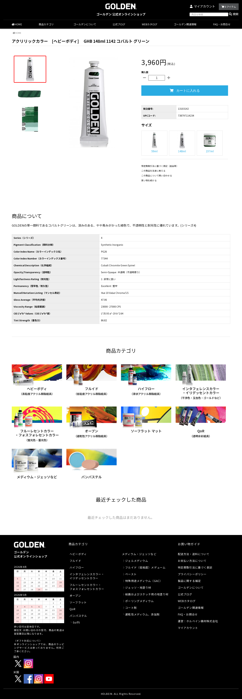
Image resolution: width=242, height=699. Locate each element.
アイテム (228, 6)
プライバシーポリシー (192, 574)
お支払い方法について (192, 561)
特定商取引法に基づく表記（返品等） (159, 166)
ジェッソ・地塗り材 (138, 587)
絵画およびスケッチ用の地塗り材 (146, 594)
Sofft (76, 622)
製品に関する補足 (189, 581)
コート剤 (131, 608)
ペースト (130, 574)
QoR (72, 609)
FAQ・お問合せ (221, 24)
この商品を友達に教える (153, 170)
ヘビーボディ (78, 554)
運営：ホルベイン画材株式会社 (198, 621)
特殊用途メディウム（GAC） (143, 581)
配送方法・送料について (193, 554)
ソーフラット (78, 602)
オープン (75, 596)
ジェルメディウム (136, 561)
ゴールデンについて (84, 24)
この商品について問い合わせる (156, 175)
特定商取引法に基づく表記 (195, 567)
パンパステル (78, 616)
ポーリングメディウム (139, 601)
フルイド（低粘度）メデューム (145, 567)
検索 (234, 14)
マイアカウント (204, 6)
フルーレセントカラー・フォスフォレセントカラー (87, 587)
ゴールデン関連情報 (185, 24)
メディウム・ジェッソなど (139, 554)
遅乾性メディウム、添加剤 (142, 614)
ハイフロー (77, 567)
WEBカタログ (149, 24)
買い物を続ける (149, 180)
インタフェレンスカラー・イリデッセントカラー (87, 576)
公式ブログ (119, 24)
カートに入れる (185, 90)
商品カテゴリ (48, 24)
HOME (17, 24)
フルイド (75, 561)
